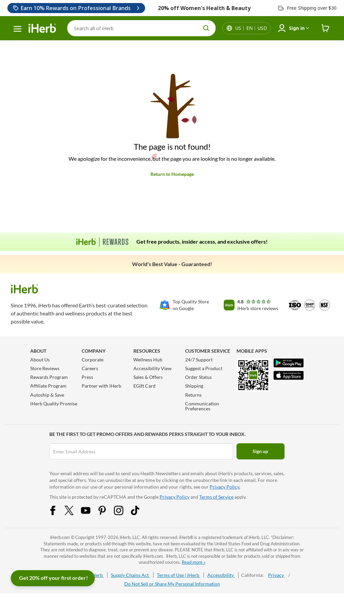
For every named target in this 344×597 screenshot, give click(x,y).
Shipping (194, 386)
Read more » (194, 562)
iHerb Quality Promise (53, 403)
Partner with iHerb (101, 386)
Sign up (260, 451)
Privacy (276, 575)
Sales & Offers (148, 377)
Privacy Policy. (225, 487)
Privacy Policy (174, 497)
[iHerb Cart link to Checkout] (325, 28)
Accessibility (221, 575)
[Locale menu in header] (251, 28)
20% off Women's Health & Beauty (204, 8)
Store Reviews (44, 368)
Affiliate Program (48, 386)
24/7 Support (199, 359)
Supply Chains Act (130, 575)
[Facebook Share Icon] (57, 513)
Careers (90, 368)
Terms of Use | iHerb (178, 575)
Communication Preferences (202, 406)
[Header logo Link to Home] (42, 28)
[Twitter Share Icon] (73, 513)
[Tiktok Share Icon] (139, 513)
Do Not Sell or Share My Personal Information (172, 584)
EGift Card (144, 386)
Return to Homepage (172, 174)
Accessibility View (152, 368)
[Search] (141, 28)
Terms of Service (216, 497)
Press (87, 377)
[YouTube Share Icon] (90, 513)
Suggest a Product (203, 368)
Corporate (92, 359)
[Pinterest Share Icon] (106, 513)
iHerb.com (60, 537)
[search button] (206, 28)
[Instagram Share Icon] (123, 513)
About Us (40, 359)
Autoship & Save (47, 395)
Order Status (198, 377)
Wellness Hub (147, 359)
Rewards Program (49, 377)
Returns (193, 395)
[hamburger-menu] (17, 29)
